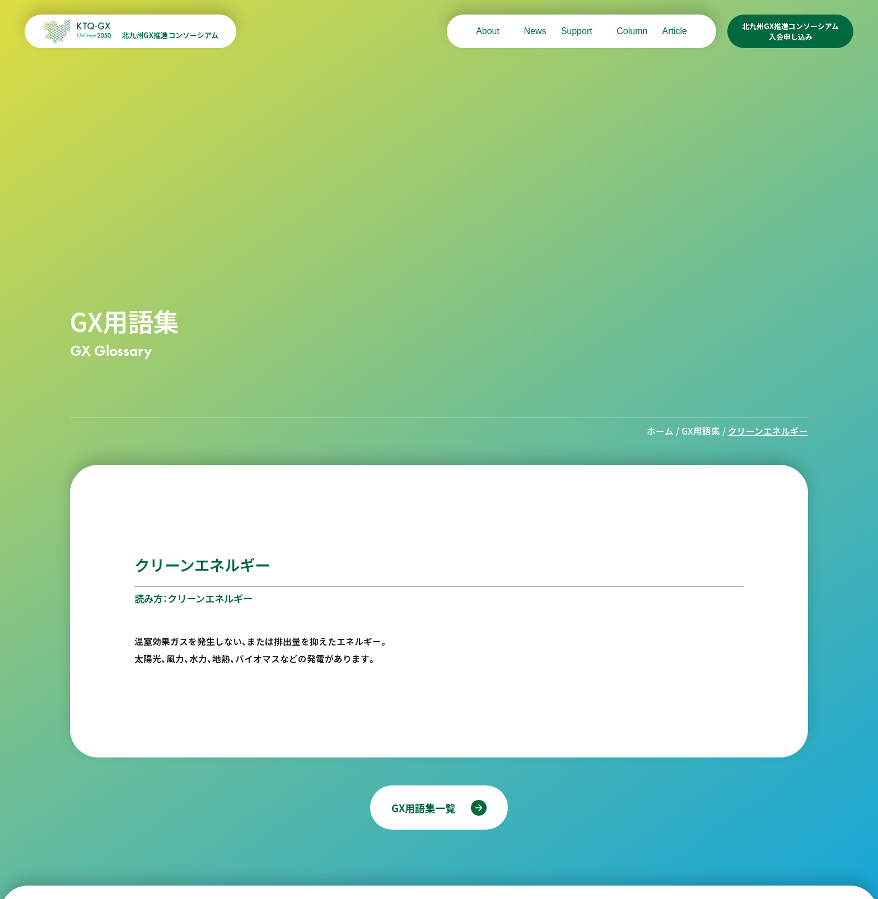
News (535, 31)
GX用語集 (700, 431)
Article (674, 31)
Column (632, 31)
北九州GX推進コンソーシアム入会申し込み (790, 31)
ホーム (660, 431)
